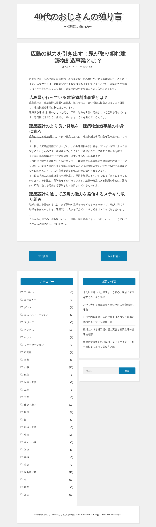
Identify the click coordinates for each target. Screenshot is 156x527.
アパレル (29, 292)
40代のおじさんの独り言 (78, 16)
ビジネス (29, 329)
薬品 (26, 464)
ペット (27, 337)
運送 (26, 494)
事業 (26, 359)
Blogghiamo (99, 514)
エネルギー (30, 299)
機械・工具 (30, 427)
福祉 (26, 449)
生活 (26, 434)
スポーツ (29, 322)
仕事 (26, 367)
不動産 (27, 352)
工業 (26, 397)
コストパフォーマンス (36, 314)
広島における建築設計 (41, 136)
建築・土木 (88, 66)
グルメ (27, 307)
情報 (26, 412)
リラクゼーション (34, 344)
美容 (26, 457)
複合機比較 (30, 472)
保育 (26, 374)
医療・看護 (30, 382)
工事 (26, 389)
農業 (26, 487)
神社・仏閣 (30, 442)
